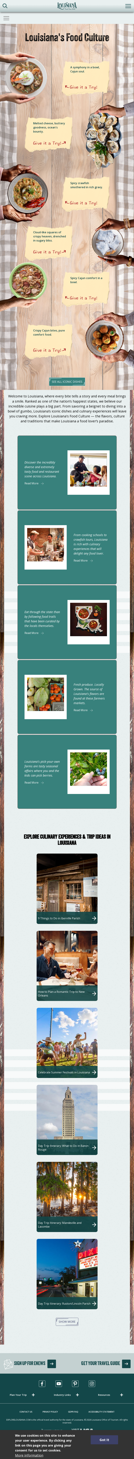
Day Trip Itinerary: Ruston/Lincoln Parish (64, 1303)
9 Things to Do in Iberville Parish (59, 918)
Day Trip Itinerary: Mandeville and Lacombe (59, 1224)
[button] (23, 1394)
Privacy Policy (50, 1411)
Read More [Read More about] (31, 483)
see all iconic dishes (67, 382)
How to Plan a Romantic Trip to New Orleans (61, 993)
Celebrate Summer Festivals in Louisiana (64, 1072)
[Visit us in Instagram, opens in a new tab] (92, 1383)
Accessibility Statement (101, 1411)
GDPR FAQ (73, 1411)
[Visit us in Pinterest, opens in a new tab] (75, 1383)
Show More (67, 1322)
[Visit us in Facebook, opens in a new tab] (42, 1383)
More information (29, 1455)
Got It (104, 1439)
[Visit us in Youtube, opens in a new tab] (58, 1383)
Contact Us (26, 1411)
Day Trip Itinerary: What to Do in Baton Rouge (63, 1147)
